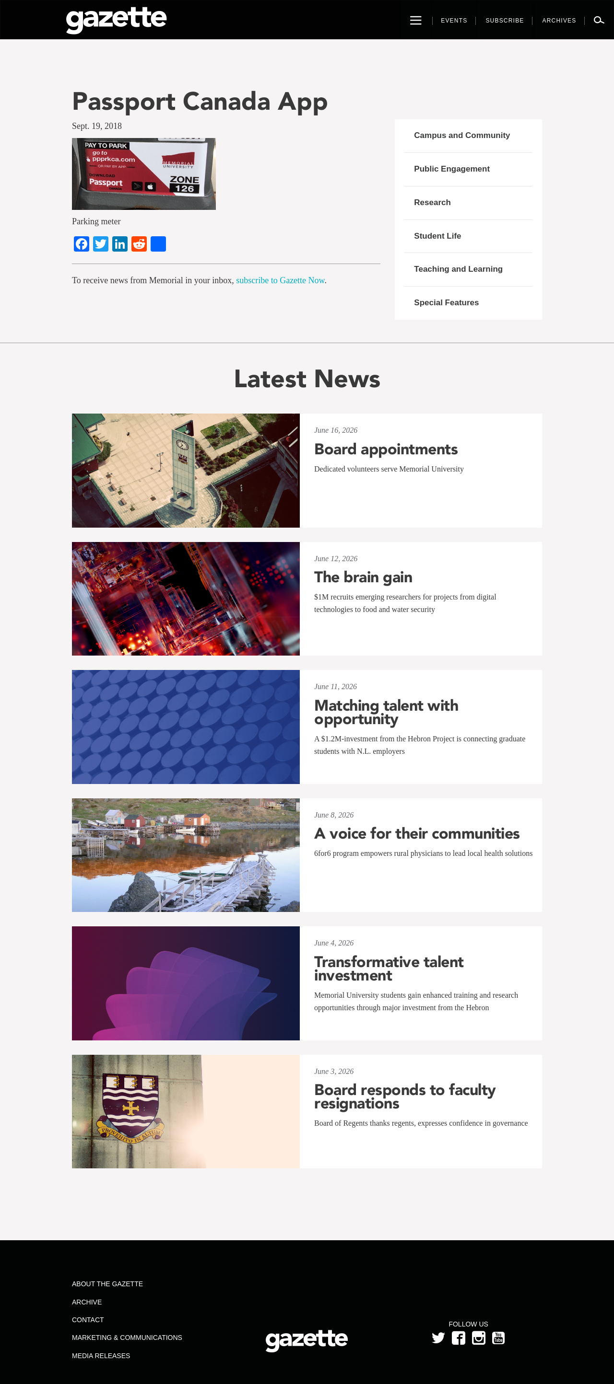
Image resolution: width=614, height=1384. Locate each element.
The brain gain (363, 577)
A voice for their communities (417, 833)
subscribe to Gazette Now (280, 280)
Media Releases (101, 1356)
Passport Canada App (200, 101)
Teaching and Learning (458, 269)
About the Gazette (107, 1284)
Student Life (437, 236)
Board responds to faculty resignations (405, 1096)
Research (432, 202)
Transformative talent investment (389, 968)
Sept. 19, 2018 (97, 126)
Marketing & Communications (127, 1337)
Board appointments (386, 449)
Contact (88, 1320)
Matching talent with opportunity (386, 712)
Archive (87, 1302)
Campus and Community (462, 135)
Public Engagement (452, 168)
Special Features (446, 302)
